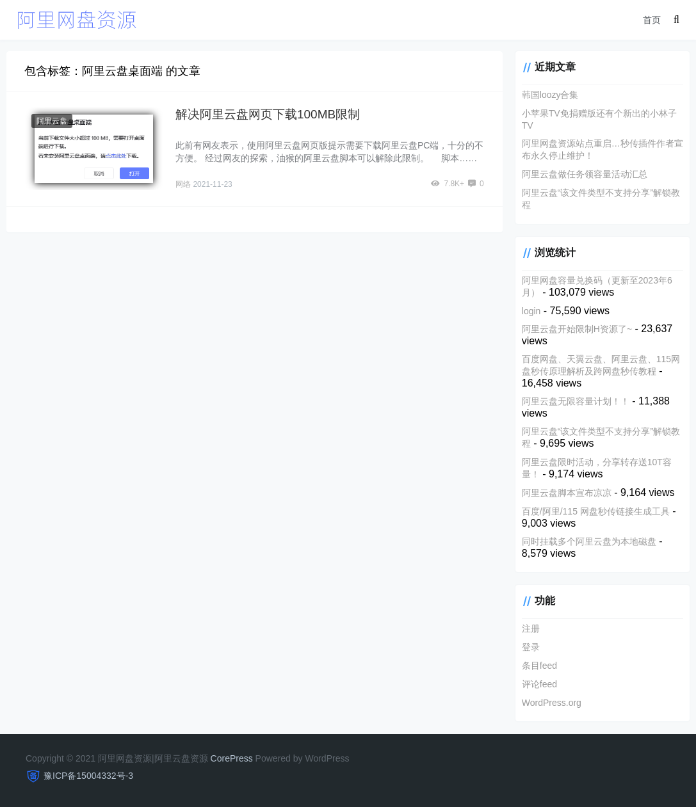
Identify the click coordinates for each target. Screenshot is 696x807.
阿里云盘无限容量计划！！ (575, 401)
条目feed (539, 665)
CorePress (232, 758)
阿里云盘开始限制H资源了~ (577, 329)
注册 (531, 628)
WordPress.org (551, 703)
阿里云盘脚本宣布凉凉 (566, 493)
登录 (531, 647)
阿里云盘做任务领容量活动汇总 (584, 174)
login (531, 311)
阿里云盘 (51, 120)
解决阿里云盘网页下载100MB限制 (267, 114)
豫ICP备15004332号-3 (88, 776)
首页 (652, 20)
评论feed (539, 684)
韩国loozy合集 (550, 95)
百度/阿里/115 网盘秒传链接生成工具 (596, 511)
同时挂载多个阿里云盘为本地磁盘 (589, 541)
